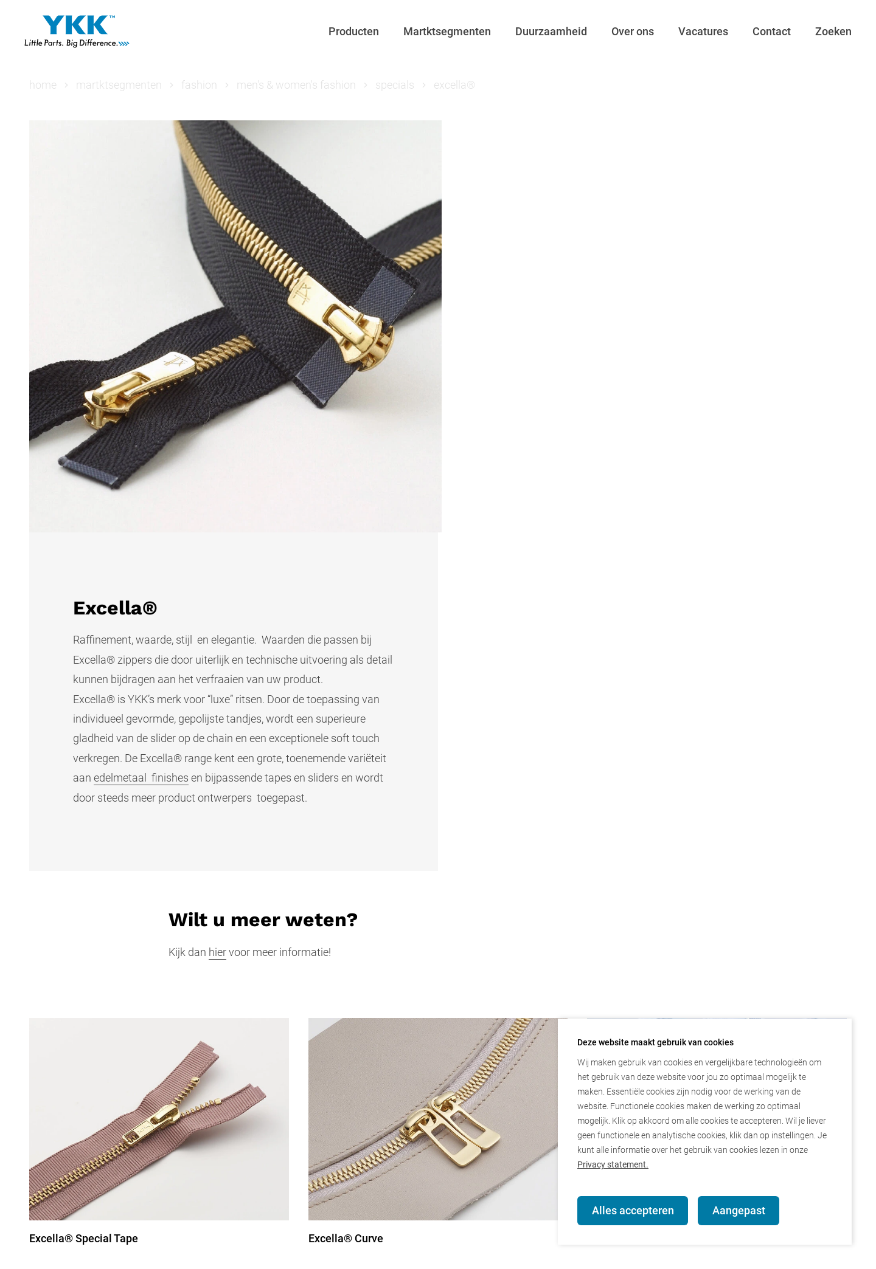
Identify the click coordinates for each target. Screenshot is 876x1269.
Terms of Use (472, 1248)
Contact (772, 31)
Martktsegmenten (447, 31)
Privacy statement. (612, 1164)
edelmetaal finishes (549, 400)
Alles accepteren (633, 1210)
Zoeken (833, 31)
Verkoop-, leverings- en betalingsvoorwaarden (631, 1248)
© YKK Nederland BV (78, 1248)
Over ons (632, 31)
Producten (353, 31)
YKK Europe (321, 1248)
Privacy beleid (240, 1248)
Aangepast (739, 1210)
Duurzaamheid (551, 31)
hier (217, 610)
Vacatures (703, 31)
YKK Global (394, 1248)
